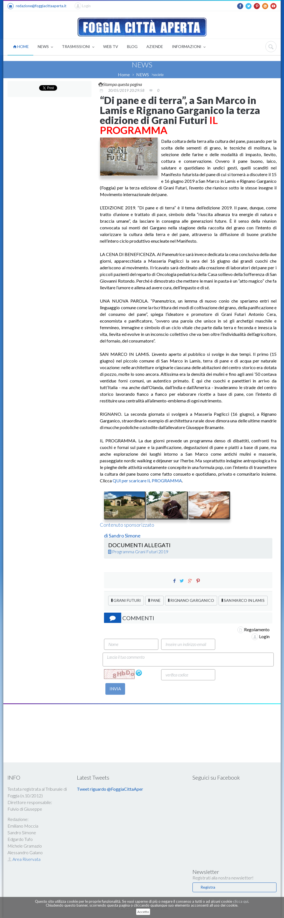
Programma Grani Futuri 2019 (138, 551)
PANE (154, 600)
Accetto (143, 912)
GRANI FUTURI (126, 600)
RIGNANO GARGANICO (191, 600)
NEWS (45, 47)
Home (124, 74)
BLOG (132, 46)
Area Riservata (23, 859)
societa (158, 74)
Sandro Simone (125, 535)
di (106, 535)
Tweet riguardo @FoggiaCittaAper (110, 789)
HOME (21, 46)
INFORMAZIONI (189, 47)
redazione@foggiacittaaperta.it (36, 6)
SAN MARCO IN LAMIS (243, 600)
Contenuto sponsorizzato (127, 525)
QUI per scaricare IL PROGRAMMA (147, 480)
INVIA (115, 688)
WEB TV (110, 46)
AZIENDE (154, 46)
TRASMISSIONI (78, 47)
